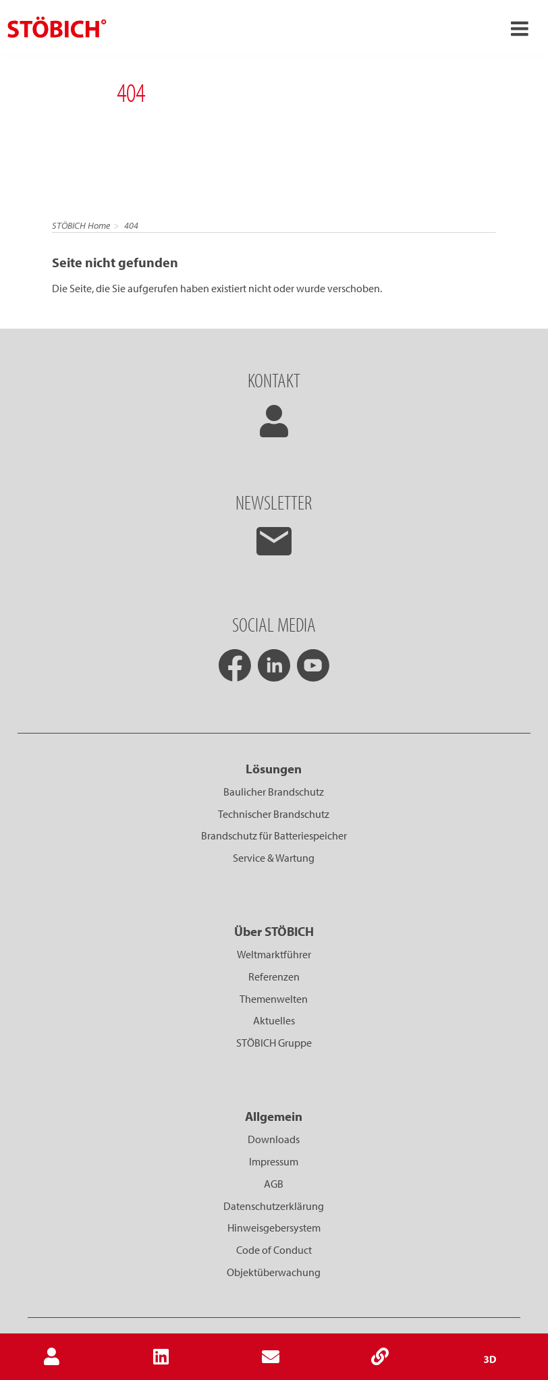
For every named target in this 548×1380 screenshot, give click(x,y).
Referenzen (274, 976)
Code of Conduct (274, 1250)
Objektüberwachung (274, 1272)
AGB (273, 1183)
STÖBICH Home (81, 225)
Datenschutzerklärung (273, 1206)
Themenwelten (274, 998)
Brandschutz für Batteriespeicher (274, 835)
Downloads (274, 1139)
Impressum (273, 1161)
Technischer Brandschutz (273, 814)
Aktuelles (274, 1020)
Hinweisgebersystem (274, 1227)
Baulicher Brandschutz (273, 791)
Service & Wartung (273, 857)
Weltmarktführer (274, 954)
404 (131, 225)
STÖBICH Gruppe (274, 1042)
